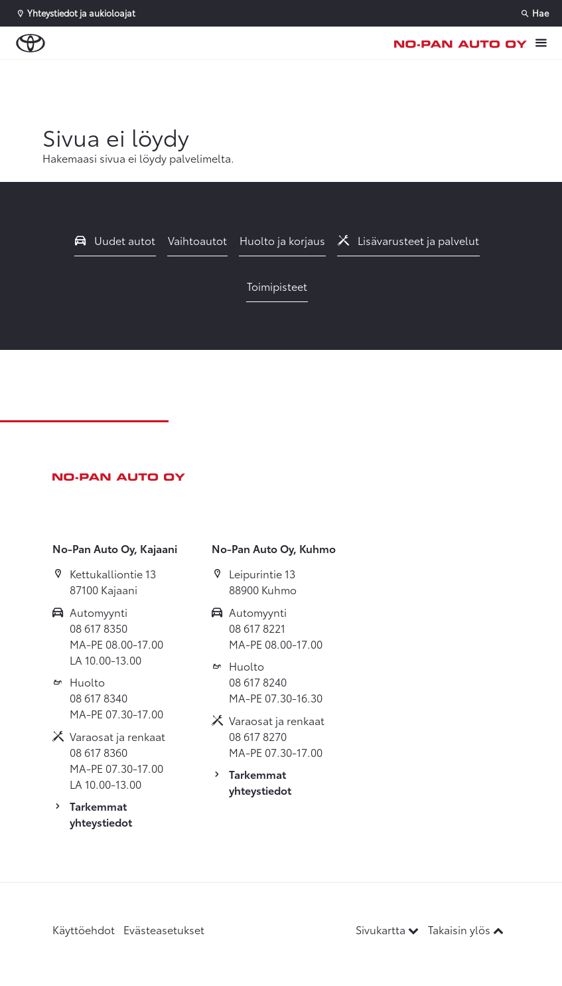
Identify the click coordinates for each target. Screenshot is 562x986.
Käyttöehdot (83, 929)
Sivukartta (388, 929)
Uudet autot (115, 240)
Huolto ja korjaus (282, 240)
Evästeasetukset (163, 929)
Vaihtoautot (197, 240)
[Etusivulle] (460, 43)
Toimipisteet (277, 285)
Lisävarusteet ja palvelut (409, 240)
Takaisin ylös (466, 929)
